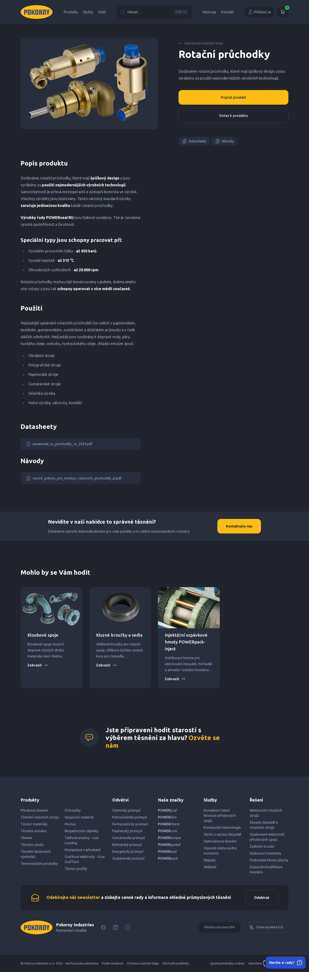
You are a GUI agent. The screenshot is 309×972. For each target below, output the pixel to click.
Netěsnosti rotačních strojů (266, 812)
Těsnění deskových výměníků (36, 854)
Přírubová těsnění (34, 810)
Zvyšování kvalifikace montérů (266, 869)
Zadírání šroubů (262, 846)
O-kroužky (73, 810)
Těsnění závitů (32, 845)
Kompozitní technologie (222, 827)
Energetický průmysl (127, 851)
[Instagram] (127, 927)
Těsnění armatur (34, 831)
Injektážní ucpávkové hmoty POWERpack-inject (186, 642)
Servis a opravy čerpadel (222, 834)
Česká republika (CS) (266, 927)
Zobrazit (37, 665)
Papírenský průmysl (127, 831)
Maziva (70, 824)
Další (102, 12)
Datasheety (194, 141)
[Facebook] (103, 927)
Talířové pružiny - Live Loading (81, 840)
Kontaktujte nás (239, 526)
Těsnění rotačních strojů (40, 817)
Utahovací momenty (265, 853)
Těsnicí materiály (34, 824)
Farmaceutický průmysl (130, 824)
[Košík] (282, 12)
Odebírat (261, 898)
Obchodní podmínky (175, 963)
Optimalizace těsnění (220, 841)
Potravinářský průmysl (129, 817)
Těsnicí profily (76, 869)
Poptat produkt (233, 97)
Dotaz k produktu (233, 116)
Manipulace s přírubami (83, 850)
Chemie (26, 838)
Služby (88, 12)
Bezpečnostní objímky (81, 831)
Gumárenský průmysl (128, 838)
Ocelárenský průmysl (128, 858)
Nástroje (209, 12)
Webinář (210, 867)
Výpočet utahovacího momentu (220, 850)
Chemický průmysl (126, 810)
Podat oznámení (112, 963)
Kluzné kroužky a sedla (119, 635)
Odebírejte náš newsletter (73, 897)
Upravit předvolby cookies (227, 963)
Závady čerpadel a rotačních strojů (264, 824)
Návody (224, 141)
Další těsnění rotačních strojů (201, 43)
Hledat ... (154, 12)
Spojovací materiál (79, 817)
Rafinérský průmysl (127, 845)
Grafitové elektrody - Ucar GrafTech (85, 859)
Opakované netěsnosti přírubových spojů (267, 836)
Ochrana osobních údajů (143, 963)
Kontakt (227, 12)
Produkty (71, 12)
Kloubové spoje (42, 635)
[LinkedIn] (115, 927)
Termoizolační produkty (39, 863)
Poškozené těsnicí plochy (269, 860)
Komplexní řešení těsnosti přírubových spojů (220, 815)
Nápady (210, 860)
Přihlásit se (259, 12)
